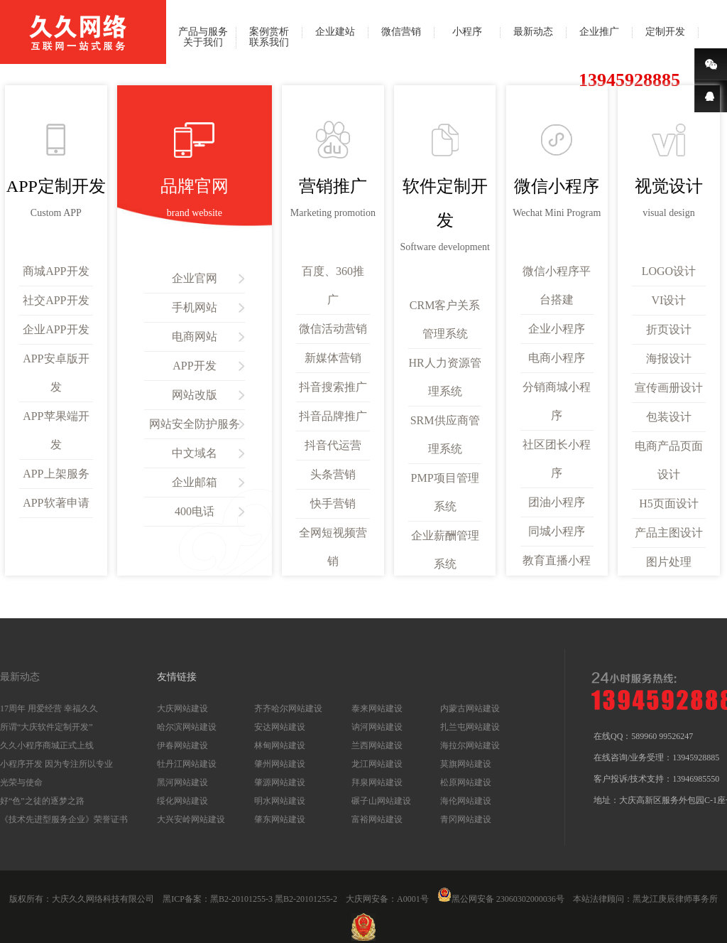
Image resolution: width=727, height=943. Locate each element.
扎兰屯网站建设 (470, 727)
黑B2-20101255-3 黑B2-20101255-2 (273, 899)
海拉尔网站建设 (470, 745)
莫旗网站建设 (465, 764)
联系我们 (269, 43)
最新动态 (533, 32)
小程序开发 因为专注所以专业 (56, 764)
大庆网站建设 (182, 708)
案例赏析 (269, 32)
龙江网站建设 (377, 764)
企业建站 (335, 32)
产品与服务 (203, 32)
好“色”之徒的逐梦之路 (42, 801)
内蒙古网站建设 (470, 708)
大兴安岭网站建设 (191, 819)
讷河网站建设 (377, 727)
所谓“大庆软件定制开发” (46, 727)
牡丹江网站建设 (187, 764)
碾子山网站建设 (381, 801)
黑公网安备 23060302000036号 (500, 899)
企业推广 (599, 32)
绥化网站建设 (182, 801)
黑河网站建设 (182, 782)
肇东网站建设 (279, 819)
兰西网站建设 (377, 745)
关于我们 (203, 43)
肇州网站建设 (279, 764)
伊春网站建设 (182, 745)
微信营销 (401, 32)
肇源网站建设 (279, 782)
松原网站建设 (465, 782)
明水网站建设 (279, 801)
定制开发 (665, 32)
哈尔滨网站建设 (187, 727)
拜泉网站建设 (377, 782)
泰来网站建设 (377, 708)
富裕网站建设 (377, 819)
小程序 (467, 32)
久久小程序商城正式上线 (47, 745)
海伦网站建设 (465, 801)
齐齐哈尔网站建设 (288, 708)
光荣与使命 (21, 782)
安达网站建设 (279, 727)
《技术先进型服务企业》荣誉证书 (64, 819)
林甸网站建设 (279, 745)
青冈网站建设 (465, 819)
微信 (710, 64)
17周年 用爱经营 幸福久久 (49, 708)
